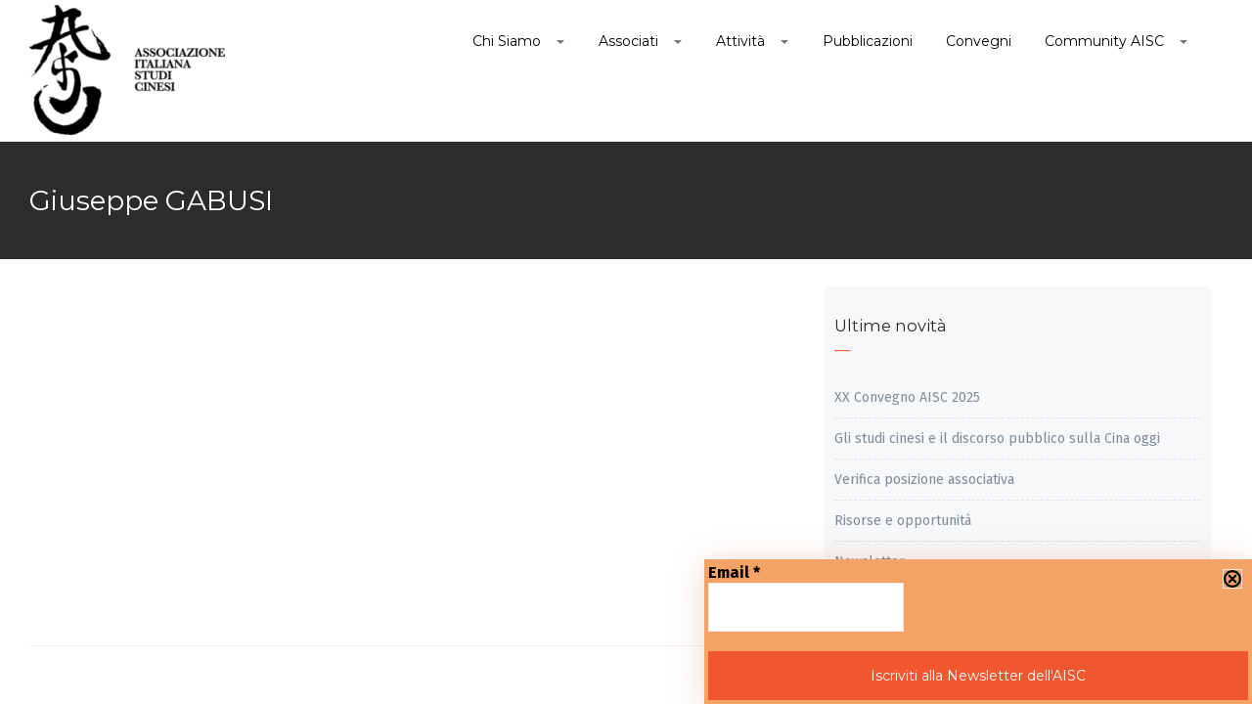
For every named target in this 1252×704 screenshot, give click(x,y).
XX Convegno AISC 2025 (907, 397)
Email (734, 572)
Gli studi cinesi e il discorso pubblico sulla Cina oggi (997, 438)
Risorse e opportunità (902, 520)
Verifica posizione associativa (924, 479)
